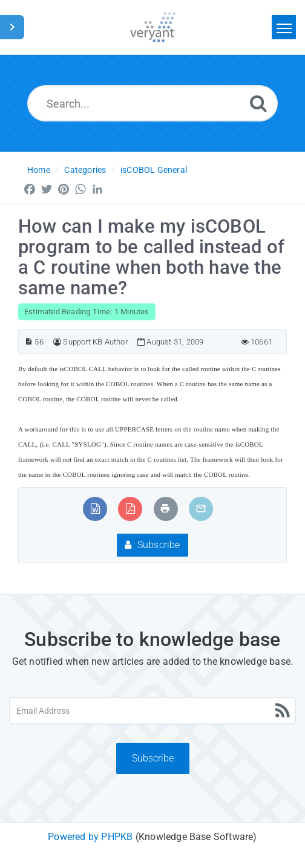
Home (38, 170)
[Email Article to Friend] (200, 508)
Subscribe (152, 545)
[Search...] (152, 103)
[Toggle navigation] (284, 27)
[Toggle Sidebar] (12, 27)
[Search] (258, 103)
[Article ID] (29, 342)
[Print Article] (165, 508)
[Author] (57, 342)
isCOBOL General (153, 170)
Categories (85, 170)
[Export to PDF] (130, 508)
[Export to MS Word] (95, 508)
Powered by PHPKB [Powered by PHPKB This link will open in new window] (90, 836)
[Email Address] (152, 711)
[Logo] (152, 27)
